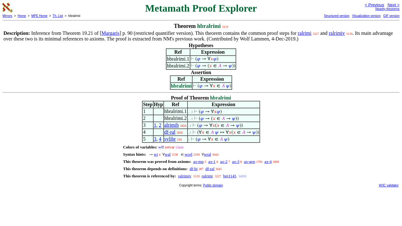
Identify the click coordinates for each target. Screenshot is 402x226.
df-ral (170, 132)
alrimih (171, 125)
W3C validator (389, 185)
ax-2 (223, 161)
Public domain (213, 185)
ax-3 (235, 161)
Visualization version (366, 16)
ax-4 (268, 161)
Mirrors (7, 16)
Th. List (58, 16)
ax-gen (249, 161)
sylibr (170, 139)
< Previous (374, 5)
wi (156, 154)
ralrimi (305, 33)
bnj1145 (229, 176)
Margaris (110, 33)
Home (22, 16)
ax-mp (198, 161)
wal (168, 154)
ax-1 (211, 161)
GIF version (391, 16)
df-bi (194, 168)
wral (207, 154)
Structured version (336, 16)
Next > (393, 5)
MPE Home (39, 16)
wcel (189, 154)
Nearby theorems (387, 9)
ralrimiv (337, 33)
